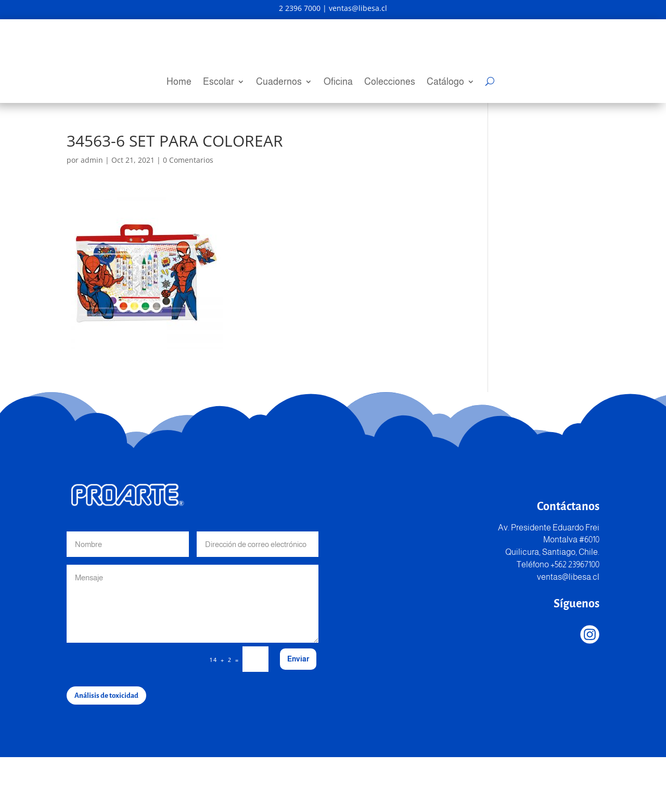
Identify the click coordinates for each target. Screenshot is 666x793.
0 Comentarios (188, 196)
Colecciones (389, 82)
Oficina (338, 82)
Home (178, 82)
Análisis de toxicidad (106, 731)
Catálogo (445, 82)
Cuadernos (279, 82)
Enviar (298, 695)
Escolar (218, 82)
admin (92, 196)
